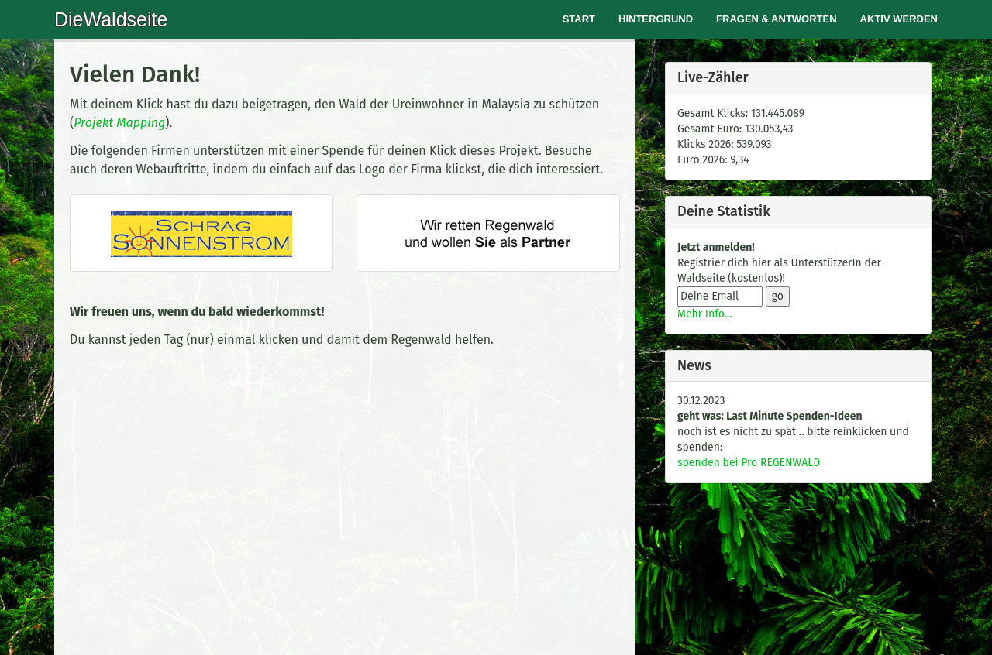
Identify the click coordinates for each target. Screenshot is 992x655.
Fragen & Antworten (776, 19)
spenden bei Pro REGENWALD (748, 462)
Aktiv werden (899, 19)
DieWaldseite (110, 19)
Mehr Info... (704, 314)
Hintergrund (655, 19)
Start (579, 19)
